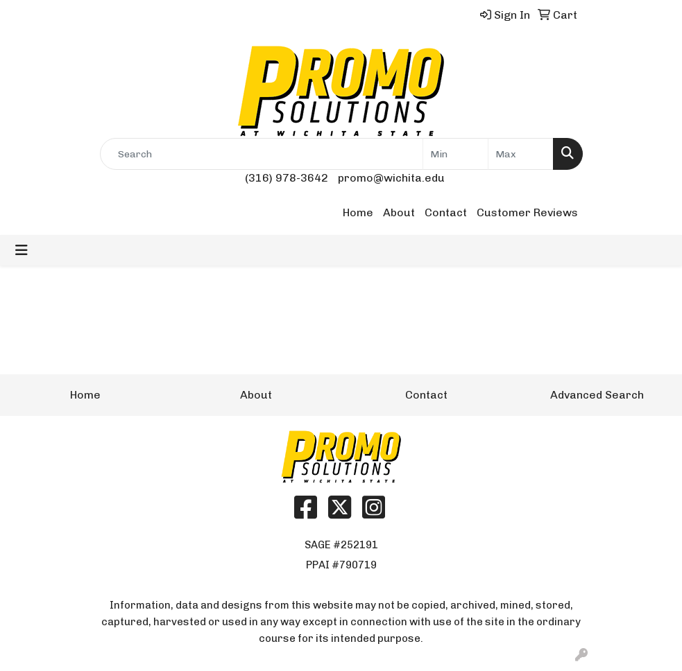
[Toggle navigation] (21, 250)
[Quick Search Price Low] (455, 154)
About (399, 212)
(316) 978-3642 (286, 177)
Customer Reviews (527, 212)
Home (358, 212)
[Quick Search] (261, 154)
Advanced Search (597, 394)
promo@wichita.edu (391, 177)
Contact (446, 212)
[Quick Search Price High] (521, 154)
